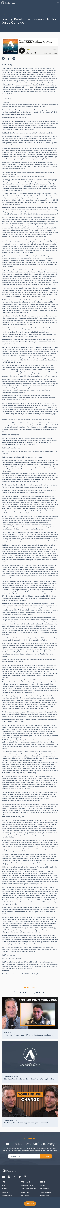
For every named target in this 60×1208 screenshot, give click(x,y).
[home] (8, 3)
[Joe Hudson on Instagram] (25, 1177)
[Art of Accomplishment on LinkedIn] (20, 1177)
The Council (25, 1195)
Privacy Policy (44, 1188)
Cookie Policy (44, 1195)
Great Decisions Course (28, 1188)
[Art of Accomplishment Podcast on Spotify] (9, 1176)
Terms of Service (45, 1192)
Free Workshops (7, 1195)
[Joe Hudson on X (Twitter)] (14, 1176)
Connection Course (27, 1185)
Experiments (6, 1192)
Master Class (25, 1192)
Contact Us (43, 1185)
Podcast (4, 1188)
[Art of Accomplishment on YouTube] (3, 1177)
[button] (57, 3)
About (3, 1185)
